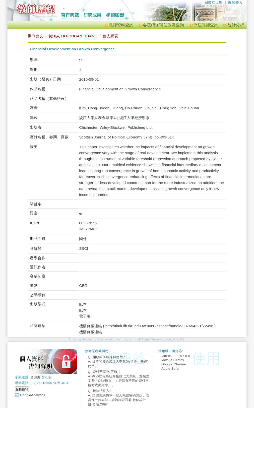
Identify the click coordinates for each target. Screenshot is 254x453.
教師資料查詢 (121, 25)
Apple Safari (171, 368)
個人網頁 (110, 36)
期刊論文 (35, 36)
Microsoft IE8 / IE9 (175, 356)
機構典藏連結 (90, 332)
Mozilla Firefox (172, 360)
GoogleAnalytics (32, 395)
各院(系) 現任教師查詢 (163, 25)
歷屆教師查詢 (205, 25)
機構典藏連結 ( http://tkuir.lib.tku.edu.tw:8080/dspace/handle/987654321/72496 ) (147, 326)
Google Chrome (173, 364)
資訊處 (35, 377)
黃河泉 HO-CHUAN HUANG (73, 36)
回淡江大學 (213, 2)
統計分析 (236, 25)
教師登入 (235, 2)
